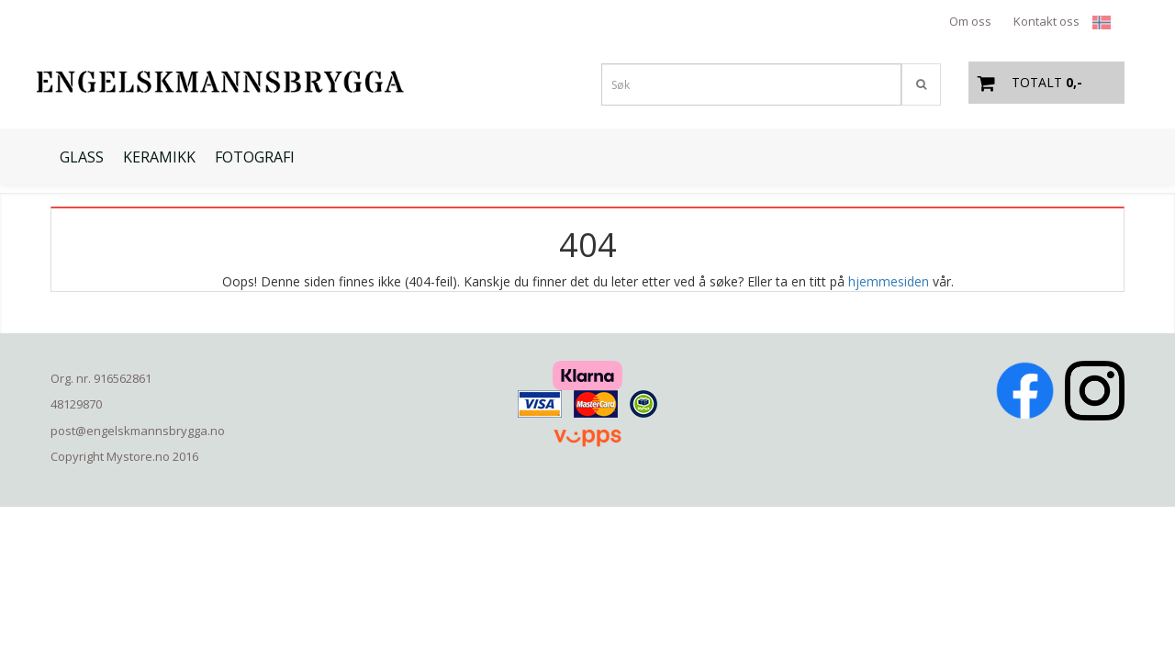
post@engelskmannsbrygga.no (137, 430)
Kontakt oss (1046, 21)
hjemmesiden (888, 281)
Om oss (970, 21)
